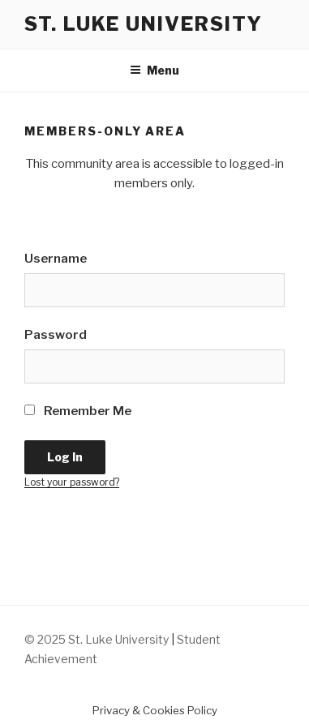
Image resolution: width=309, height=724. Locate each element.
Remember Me (77, 411)
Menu (154, 70)
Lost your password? (71, 482)
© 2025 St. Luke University (97, 639)
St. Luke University (143, 24)
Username (55, 258)
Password (55, 335)
